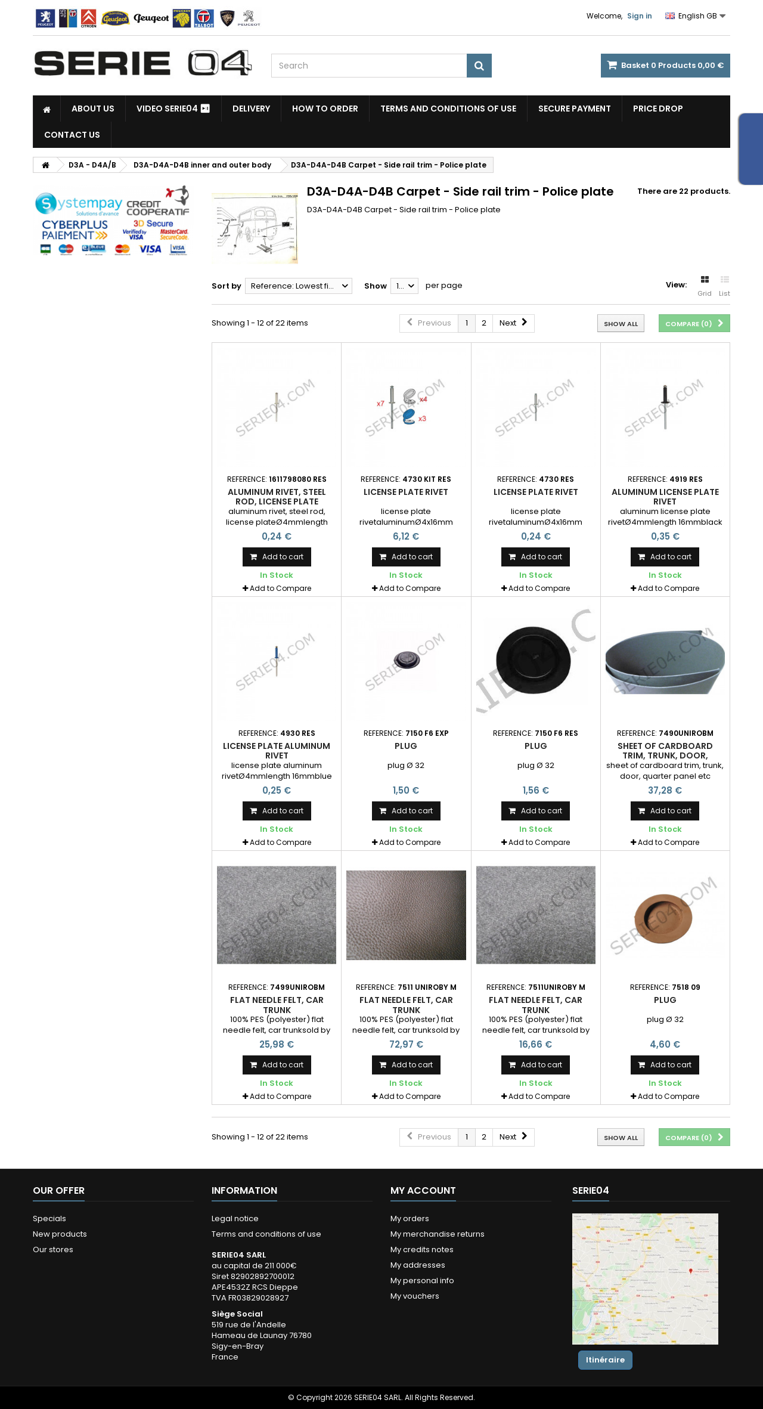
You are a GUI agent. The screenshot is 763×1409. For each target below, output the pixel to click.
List (724, 286)
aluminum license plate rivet (665, 496)
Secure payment (574, 108)
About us (93, 108)
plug (406, 746)
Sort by (226, 286)
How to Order (325, 108)
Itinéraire (605, 1359)
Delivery (251, 108)
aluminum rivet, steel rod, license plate (277, 496)
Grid (704, 286)
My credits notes (422, 1249)
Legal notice (235, 1218)
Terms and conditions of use (448, 108)
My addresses (417, 1265)
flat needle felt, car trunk (277, 1004)
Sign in (639, 16)
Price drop (658, 108)
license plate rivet (406, 492)
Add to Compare (280, 588)
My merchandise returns (437, 1234)
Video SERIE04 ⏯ (173, 108)
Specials (49, 1218)
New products (60, 1234)
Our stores (53, 1249)
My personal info (422, 1280)
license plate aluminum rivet (276, 750)
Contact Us (72, 135)
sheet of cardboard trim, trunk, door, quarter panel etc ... (665, 756)
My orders (409, 1218)
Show (375, 286)
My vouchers (414, 1296)
